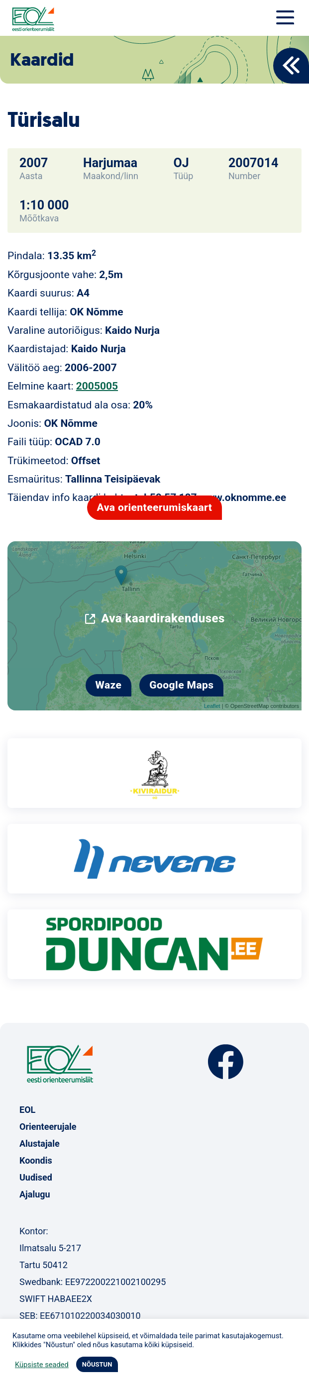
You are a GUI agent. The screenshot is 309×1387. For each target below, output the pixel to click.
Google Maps (181, 685)
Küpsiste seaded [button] (42, 1364)
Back (291, 66)
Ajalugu (34, 1194)
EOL (27, 1109)
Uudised (35, 1177)
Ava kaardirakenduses (163, 618)
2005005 (97, 386)
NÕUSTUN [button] (97, 1364)
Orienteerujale (48, 1126)
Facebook (225, 1062)
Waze (109, 685)
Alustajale (39, 1143)
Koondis (35, 1160)
